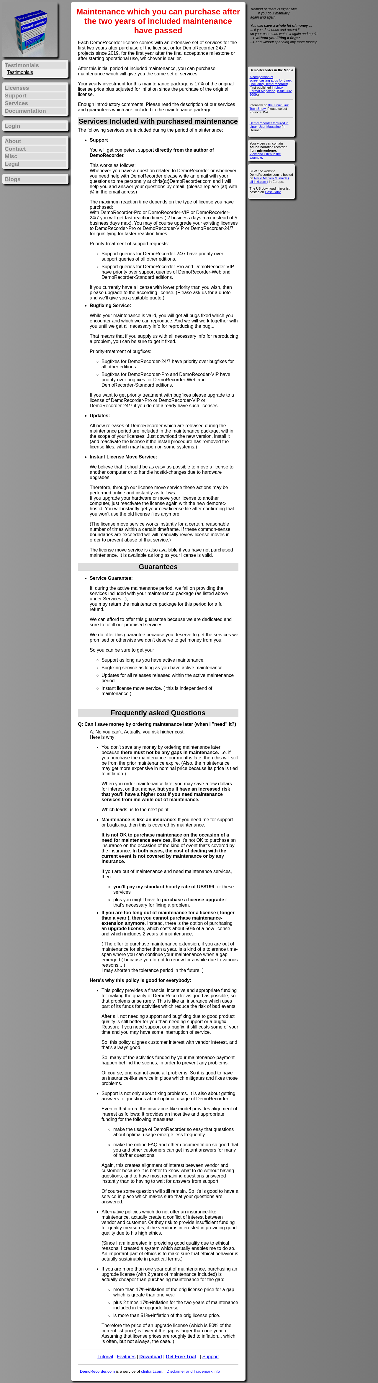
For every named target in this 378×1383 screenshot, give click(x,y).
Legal (12, 164)
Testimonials (20, 72)
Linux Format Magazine (266, 89)
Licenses (17, 88)
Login (12, 126)
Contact (15, 149)
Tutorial (105, 1356)
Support (210, 1356)
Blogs (12, 179)
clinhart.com (151, 1371)
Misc (11, 156)
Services (16, 103)
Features (126, 1356)
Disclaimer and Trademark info (193, 1371)
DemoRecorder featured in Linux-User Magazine (269, 124)
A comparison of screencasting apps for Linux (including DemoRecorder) (271, 80)
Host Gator (273, 192)
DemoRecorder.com (97, 1371)
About (13, 141)
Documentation (25, 111)
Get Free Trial (181, 1356)
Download (150, 1356)
